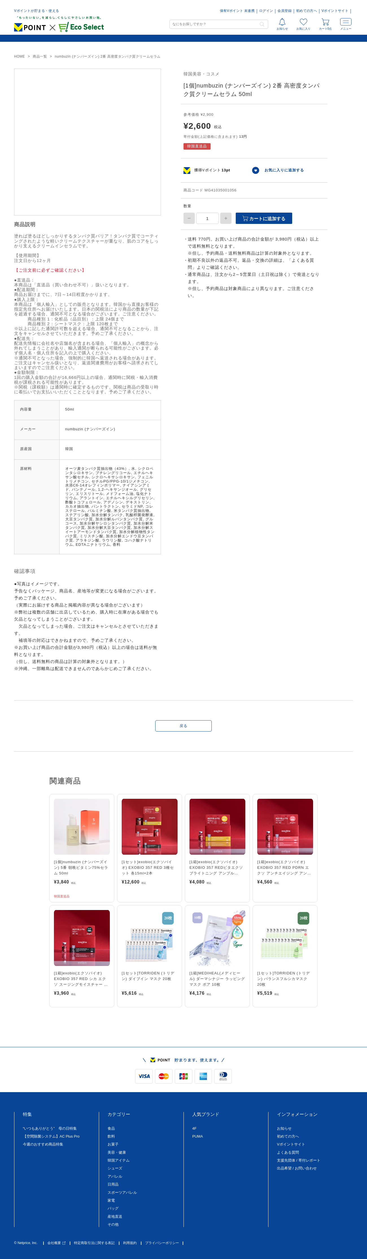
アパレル (115, 1176)
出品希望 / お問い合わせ (297, 1168)
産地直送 (115, 1216)
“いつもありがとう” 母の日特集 (50, 1128)
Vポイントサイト (335, 11)
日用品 (113, 1184)
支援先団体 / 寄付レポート (298, 1160)
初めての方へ (306, 11)
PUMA (197, 1136)
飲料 (111, 1136)
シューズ (115, 1168)
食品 (111, 1128)
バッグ (113, 1208)
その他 (113, 1224)
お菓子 (113, 1144)
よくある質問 (288, 1152)
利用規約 (130, 1243)
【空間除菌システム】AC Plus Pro (51, 1136)
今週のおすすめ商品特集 (43, 1144)
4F (194, 1128)
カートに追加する (264, 218)
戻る (183, 726)
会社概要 (56, 1243)
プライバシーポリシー (162, 1243)
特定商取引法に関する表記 (94, 1243)
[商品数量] (207, 218)
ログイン (266, 11)
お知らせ (284, 1128)
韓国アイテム (119, 1160)
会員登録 (284, 11)
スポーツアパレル (122, 1192)
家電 (111, 1200)
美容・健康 (117, 1152)
